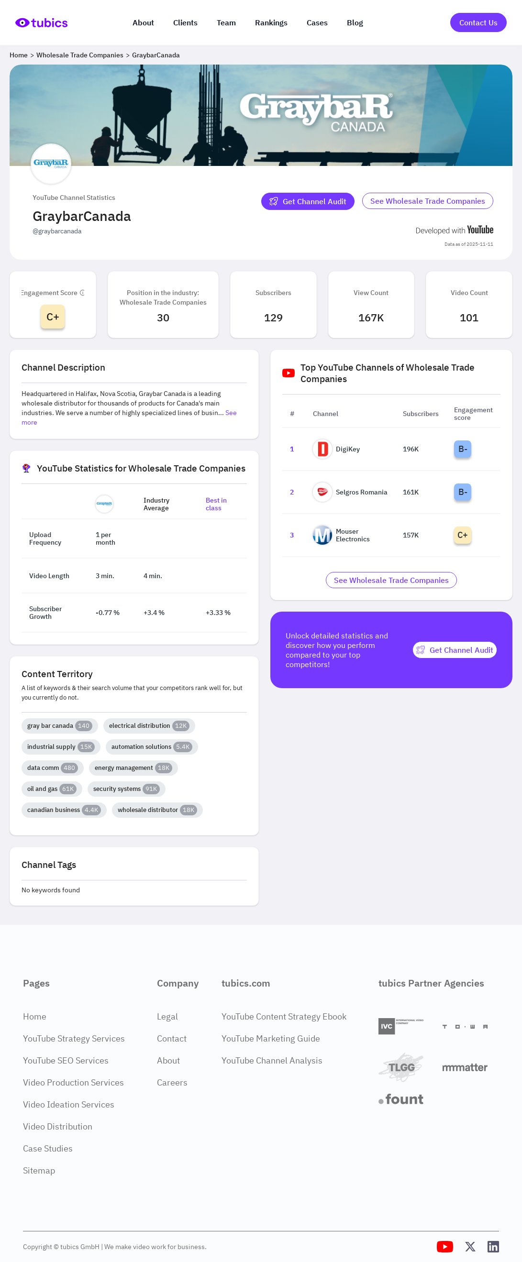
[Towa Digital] (471, 1027)
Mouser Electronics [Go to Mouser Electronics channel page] (341, 535)
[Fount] (406, 1099)
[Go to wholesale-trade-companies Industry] (427, 201)
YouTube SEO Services (66, 1060)
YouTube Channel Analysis (272, 1060)
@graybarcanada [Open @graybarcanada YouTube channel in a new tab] (57, 231)
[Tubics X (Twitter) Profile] (470, 1246)
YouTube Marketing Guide (271, 1038)
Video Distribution (57, 1126)
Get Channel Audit (307, 201)
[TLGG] (406, 1067)
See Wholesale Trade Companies (427, 201)
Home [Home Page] (34, 1016)
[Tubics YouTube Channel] (445, 1246)
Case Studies (48, 1148)
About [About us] (143, 22)
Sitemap (39, 1170)
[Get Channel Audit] (308, 201)
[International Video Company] (406, 1026)
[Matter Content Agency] (471, 1067)
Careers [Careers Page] (172, 1082)
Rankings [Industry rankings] (271, 22)
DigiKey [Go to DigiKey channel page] (336, 449)
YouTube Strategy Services (74, 1038)
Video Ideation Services (68, 1104)
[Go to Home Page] (41, 22)
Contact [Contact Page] (172, 1038)
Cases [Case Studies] (317, 22)
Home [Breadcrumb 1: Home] (19, 55)
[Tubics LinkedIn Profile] (493, 1246)
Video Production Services (73, 1082)
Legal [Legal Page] (167, 1016)
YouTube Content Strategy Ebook (284, 1016)
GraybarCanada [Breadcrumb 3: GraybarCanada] (156, 55)
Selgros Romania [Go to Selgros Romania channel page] (350, 492)
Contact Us (478, 22)
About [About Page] (168, 1060)
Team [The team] (226, 22)
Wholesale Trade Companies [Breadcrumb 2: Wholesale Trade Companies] (79, 55)
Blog (355, 22)
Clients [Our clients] (185, 22)
